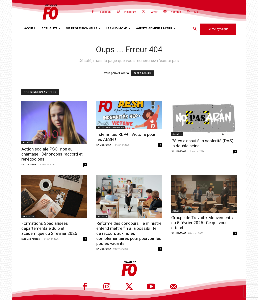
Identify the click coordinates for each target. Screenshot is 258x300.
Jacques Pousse (30, 238)
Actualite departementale (111, 127)
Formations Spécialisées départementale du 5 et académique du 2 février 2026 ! (50, 228)
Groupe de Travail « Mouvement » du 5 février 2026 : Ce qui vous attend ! (202, 222)
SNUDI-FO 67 (28, 164)
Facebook (105, 11)
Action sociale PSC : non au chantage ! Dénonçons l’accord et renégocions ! (52, 154)
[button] (195, 29)
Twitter (153, 11)
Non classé (28, 216)
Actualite (27, 142)
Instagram (130, 11)
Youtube (176, 11)
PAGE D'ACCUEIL (142, 73)
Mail (196, 11)
